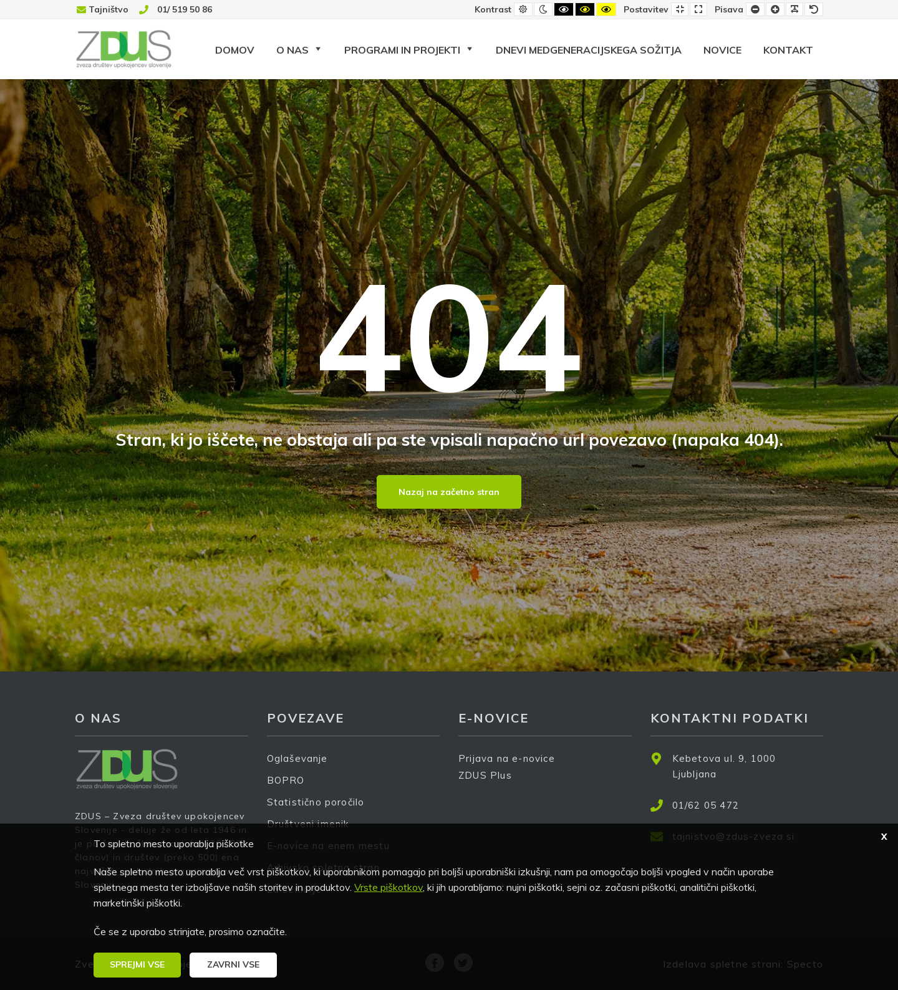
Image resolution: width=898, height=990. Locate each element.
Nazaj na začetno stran (449, 491)
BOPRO (286, 780)
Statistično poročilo (316, 802)
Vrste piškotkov (388, 887)
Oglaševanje (297, 758)
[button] (137, 965)
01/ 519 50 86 (184, 9)
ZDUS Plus (489, 783)
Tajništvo (108, 9)
